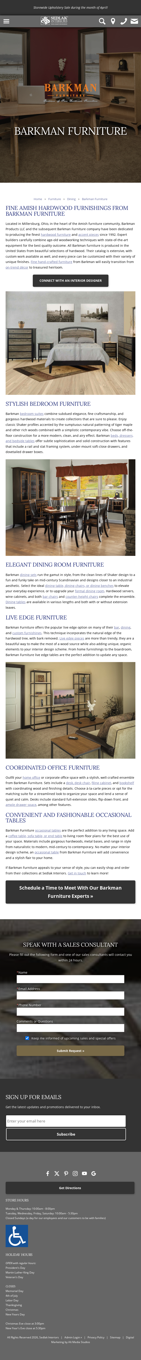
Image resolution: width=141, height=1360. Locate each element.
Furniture (54, 199)
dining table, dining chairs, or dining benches (79, 586)
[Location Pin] (113, 21)
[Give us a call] (124, 21)
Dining (71, 199)
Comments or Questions (35, 1021)
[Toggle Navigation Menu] (6, 21)
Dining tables (16, 602)
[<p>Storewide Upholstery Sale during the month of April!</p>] (70, 7)
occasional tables (48, 830)
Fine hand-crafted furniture (51, 262)
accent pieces (88, 234)
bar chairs (50, 596)
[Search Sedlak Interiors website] (102, 21)
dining (125, 627)
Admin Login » (73, 1337)
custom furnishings (27, 633)
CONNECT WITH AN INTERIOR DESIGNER (71, 280)
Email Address (29, 989)
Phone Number (29, 1005)
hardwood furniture (56, 234)
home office (31, 777)
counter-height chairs (82, 596)
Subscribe (66, 1134)
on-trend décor (17, 267)
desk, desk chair (78, 783)
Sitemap (115, 1337)
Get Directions (70, 1188)
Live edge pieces (71, 638)
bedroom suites (32, 414)
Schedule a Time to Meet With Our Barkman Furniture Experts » (70, 892)
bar (116, 627)
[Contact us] (134, 21)
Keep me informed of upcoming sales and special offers (73, 1038)
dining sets (28, 575)
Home (38, 199)
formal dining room (89, 591)
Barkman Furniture (94, 199)
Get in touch (77, 873)
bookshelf (126, 783)
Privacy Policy (96, 1337)
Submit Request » (70, 1051)
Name (22, 972)
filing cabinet (101, 783)
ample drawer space (21, 805)
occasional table (47, 852)
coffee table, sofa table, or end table (35, 836)
